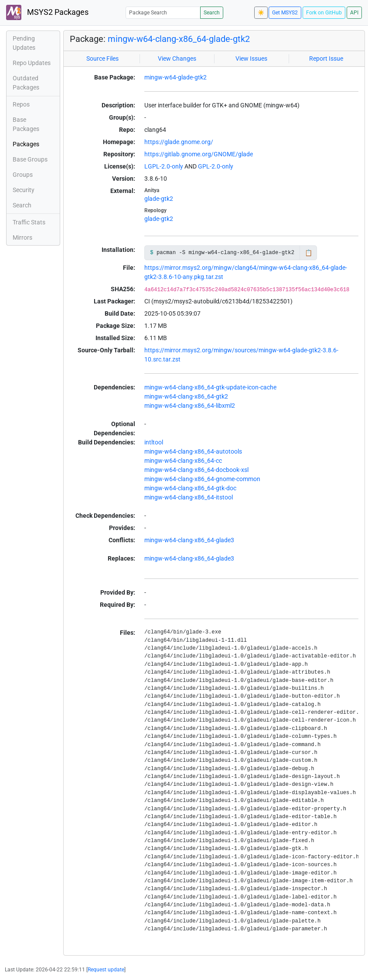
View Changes (177, 58)
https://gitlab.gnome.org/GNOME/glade (198, 154)
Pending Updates (24, 43)
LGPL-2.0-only (163, 166)
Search (212, 13)
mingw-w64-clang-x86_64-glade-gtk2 (179, 39)
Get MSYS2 (285, 13)
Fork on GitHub (324, 13)
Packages (26, 144)
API (354, 13)
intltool (153, 442)
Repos (21, 104)
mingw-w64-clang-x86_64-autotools (193, 451)
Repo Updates (32, 62)
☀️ (261, 13)
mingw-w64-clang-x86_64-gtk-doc (190, 488)
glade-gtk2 (158, 198)
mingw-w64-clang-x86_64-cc (183, 460)
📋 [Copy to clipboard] (308, 252)
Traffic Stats (29, 222)
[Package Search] (163, 12)
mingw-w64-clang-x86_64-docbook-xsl (196, 469)
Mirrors (22, 237)
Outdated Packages (26, 83)
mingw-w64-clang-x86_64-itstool (188, 497)
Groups (23, 174)
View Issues (251, 58)
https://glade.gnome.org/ (178, 141)
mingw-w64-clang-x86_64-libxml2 (189, 405)
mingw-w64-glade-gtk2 (175, 77)
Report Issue (326, 58)
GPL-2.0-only (215, 166)
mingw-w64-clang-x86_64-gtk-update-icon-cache (210, 387)
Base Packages (26, 124)
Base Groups (30, 159)
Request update (106, 970)
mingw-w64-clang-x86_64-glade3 (189, 540)
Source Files (102, 58)
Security (23, 189)
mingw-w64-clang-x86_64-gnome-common (202, 478)
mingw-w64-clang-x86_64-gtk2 (186, 396)
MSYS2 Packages (47, 12)
